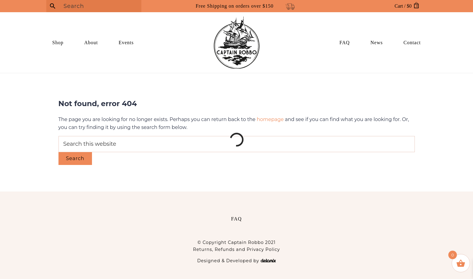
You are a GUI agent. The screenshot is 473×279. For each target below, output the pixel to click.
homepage (270, 119)
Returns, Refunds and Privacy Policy (236, 249)
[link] (66, 43)
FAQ (236, 218)
